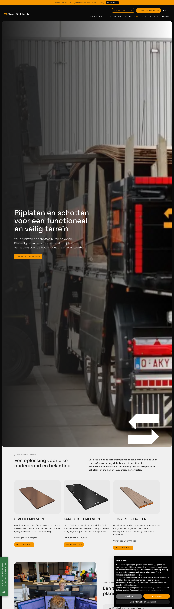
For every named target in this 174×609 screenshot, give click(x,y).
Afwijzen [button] (129, 596)
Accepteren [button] (157, 596)
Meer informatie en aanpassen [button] (143, 602)
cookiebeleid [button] (136, 575)
